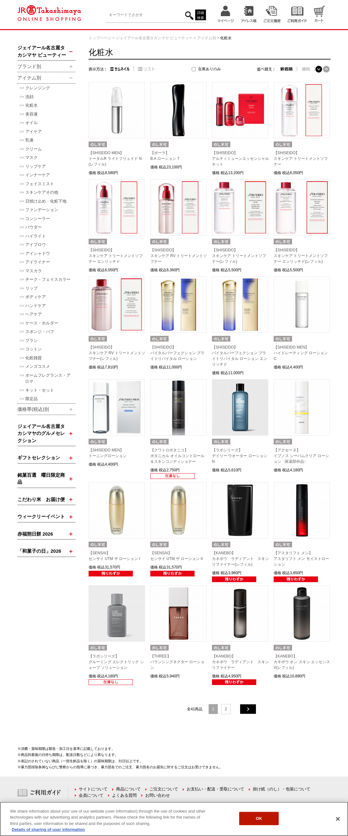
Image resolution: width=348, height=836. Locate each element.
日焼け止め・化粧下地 (45, 201)
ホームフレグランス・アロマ (48, 378)
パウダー (33, 227)
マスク (31, 157)
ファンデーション (41, 209)
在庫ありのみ (209, 69)
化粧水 (31, 105)
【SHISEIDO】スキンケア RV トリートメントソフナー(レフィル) (117, 353)
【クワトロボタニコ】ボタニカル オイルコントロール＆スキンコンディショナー (177, 456)
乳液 (29, 140)
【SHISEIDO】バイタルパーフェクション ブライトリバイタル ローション (177, 353)
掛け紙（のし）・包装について (281, 789)
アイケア (33, 131)
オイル (31, 122)
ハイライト (35, 236)
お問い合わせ (157, 795)
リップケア (35, 166)
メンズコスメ (37, 366)
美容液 (31, 114)
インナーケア (37, 175)
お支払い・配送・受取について (215, 789)
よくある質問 (124, 795)
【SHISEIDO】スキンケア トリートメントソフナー (301, 159)
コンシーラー (37, 218)
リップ (31, 288)
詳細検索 (200, 15)
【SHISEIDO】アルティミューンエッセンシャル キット (240, 159)
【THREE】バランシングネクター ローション (177, 662)
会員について (91, 795)
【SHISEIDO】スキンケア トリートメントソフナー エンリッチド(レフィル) (301, 256)
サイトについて (93, 789)
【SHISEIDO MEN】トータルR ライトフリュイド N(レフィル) (115, 159)
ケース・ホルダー (41, 323)
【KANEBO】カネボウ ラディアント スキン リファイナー (242, 662)
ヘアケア (33, 314)
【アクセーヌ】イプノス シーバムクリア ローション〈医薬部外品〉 (301, 456)
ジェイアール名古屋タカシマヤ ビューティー (154, 38)
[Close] (338, 819)
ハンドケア (35, 305)
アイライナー (37, 262)
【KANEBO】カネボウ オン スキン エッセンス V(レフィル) (302, 662)
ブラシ (31, 340)
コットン (33, 349)
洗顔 (29, 96)
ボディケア (35, 296)
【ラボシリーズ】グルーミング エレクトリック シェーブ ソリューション (116, 662)
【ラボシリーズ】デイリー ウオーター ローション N (239, 456)
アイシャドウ (37, 253)
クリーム (33, 149)
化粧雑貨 (33, 357)
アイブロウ (35, 244)
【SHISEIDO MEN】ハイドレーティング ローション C (301, 353)
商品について (128, 789)
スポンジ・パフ (39, 331)
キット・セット (39, 390)
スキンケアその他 (41, 192)
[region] (174, 819)
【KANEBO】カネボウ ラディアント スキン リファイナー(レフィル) (242, 559)
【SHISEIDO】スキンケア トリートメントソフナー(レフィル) (239, 256)
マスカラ (33, 270)
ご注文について (163, 789)
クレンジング (37, 87)
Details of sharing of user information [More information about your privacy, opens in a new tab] (48, 829)
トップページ (100, 38)
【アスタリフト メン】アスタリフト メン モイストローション (301, 559)
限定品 (31, 398)
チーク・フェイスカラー (48, 279)
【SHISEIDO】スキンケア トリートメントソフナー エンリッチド (116, 256)
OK (259, 818)
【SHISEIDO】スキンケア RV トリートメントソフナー (178, 256)
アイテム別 (206, 38)
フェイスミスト (39, 183)
